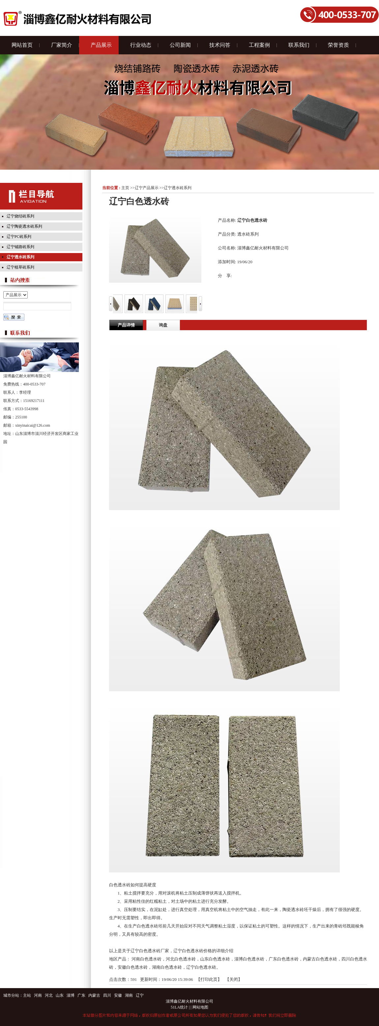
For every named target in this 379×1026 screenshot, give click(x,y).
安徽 (118, 995)
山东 (60, 995)
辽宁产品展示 (147, 187)
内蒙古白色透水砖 (320, 958)
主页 (125, 187)
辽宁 (140, 995)
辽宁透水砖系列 (177, 187)
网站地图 (200, 1007)
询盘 (163, 325)
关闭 (233, 979)
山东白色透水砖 (215, 958)
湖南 (129, 995)
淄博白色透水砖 (249, 958)
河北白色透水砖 (181, 958)
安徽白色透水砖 (133, 967)
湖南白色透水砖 (167, 967)
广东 (81, 995)
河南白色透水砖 (146, 958)
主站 (27, 995)
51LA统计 (179, 1007)
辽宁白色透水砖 (201, 967)
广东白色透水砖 (284, 958)
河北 (49, 995)
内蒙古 (94, 995)
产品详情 (126, 325)
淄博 (70, 995)
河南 (38, 995)
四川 (107, 995)
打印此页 (209, 979)
